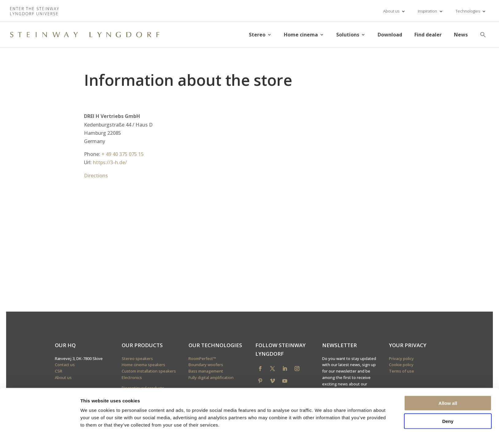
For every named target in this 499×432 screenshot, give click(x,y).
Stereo (257, 34)
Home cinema (301, 34)
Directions (96, 175)
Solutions (347, 34)
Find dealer (428, 34)
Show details (321, 420)
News (461, 34)
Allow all (448, 378)
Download (390, 34)
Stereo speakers (137, 358)
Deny (448, 396)
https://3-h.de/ (110, 162)
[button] (483, 34)
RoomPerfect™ (202, 358)
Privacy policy (401, 358)
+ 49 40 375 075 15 (122, 154)
